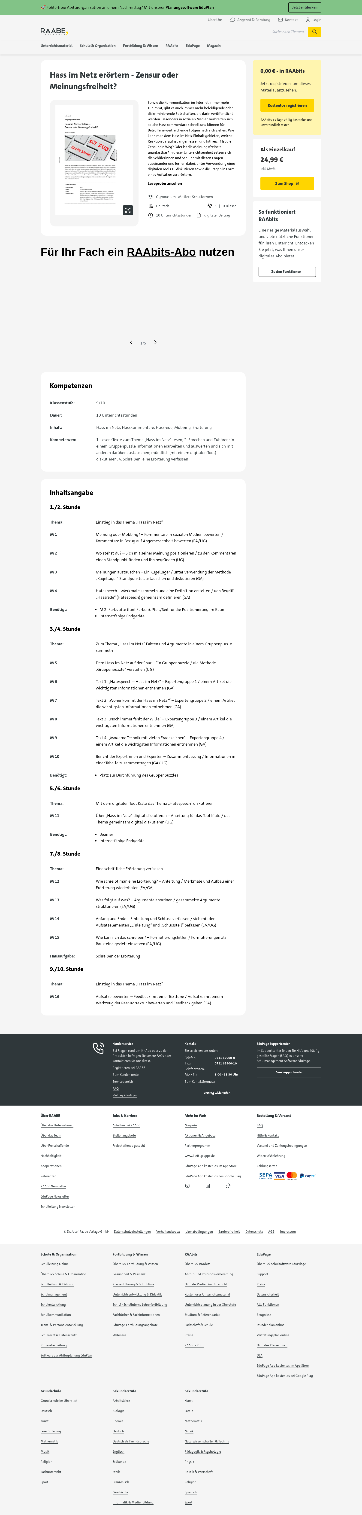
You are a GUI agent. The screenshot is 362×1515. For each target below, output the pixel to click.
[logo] (54, 31)
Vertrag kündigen (125, 1095)
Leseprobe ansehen (165, 183)
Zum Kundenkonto (126, 1075)
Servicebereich (123, 1081)
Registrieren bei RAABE (129, 1068)
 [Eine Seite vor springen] (155, 342)
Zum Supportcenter (289, 1072)
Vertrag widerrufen (217, 1093)
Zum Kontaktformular (200, 1081)
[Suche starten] (314, 32)
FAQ (116, 1088)
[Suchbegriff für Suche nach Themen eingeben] (190, 32)
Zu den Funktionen (286, 271)
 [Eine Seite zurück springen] (131, 342)
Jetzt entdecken (304, 7)
